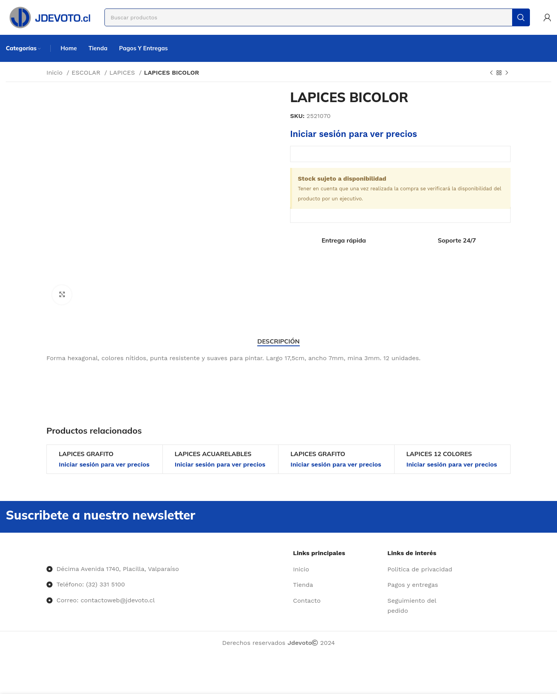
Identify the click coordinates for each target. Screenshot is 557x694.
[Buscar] (317, 17)
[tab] (278, 341)
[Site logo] (49, 17)
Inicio (55, 72)
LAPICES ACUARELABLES (213, 454)
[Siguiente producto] (507, 73)
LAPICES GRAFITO (86, 454)
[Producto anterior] (491, 73)
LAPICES (123, 72)
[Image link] (46, 553)
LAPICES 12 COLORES (439, 454)
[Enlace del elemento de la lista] (337, 569)
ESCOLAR (87, 72)
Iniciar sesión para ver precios (353, 134)
